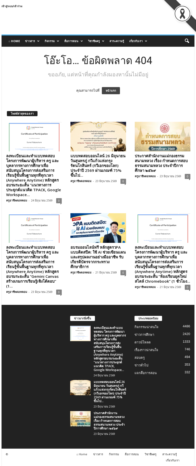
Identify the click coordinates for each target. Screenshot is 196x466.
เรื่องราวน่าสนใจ (146, 350)
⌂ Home (14, 41)
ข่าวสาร (32, 41)
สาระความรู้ (116, 41)
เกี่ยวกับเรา (138, 41)
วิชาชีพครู (96, 41)
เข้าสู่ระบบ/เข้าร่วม (12, 6)
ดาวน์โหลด (142, 342)
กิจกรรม (52, 41)
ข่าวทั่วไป (141, 365)
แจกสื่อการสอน (145, 373)
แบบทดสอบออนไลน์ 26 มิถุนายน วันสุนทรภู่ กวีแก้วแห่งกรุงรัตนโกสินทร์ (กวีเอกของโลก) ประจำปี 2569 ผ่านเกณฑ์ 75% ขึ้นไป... (97, 165)
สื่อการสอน (73, 41)
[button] (186, 41)
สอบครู (139, 358)
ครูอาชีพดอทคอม (16, 200)
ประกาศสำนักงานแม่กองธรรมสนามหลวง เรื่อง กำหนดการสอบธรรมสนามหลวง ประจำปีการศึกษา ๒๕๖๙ (161, 163)
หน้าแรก (111, 90)
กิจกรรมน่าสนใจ (146, 327)
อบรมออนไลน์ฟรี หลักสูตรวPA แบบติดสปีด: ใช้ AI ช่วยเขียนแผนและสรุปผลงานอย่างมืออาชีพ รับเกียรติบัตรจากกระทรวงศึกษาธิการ (98, 257)
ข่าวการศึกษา (144, 335)
